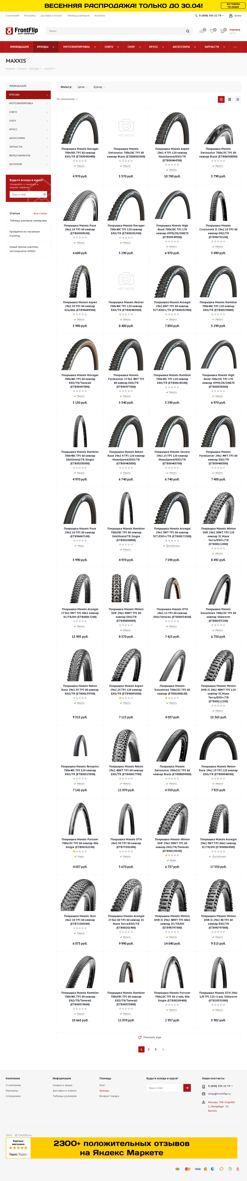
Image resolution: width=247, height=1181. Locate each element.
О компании (13, 1085)
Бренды (104, 1090)
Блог (102, 1085)
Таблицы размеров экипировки (28, 220)
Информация (62, 1078)
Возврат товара (109, 1096)
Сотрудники (13, 1096)
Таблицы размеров (65, 1096)
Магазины (12, 1090)
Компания (13, 1078)
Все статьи (40, 213)
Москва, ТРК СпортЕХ (221, 1102)
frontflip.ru (223, 1093)
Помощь (105, 1078)
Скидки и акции (62, 1085)
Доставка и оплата (64, 1090)
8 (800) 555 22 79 (210, 15)
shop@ (212, 1093)
